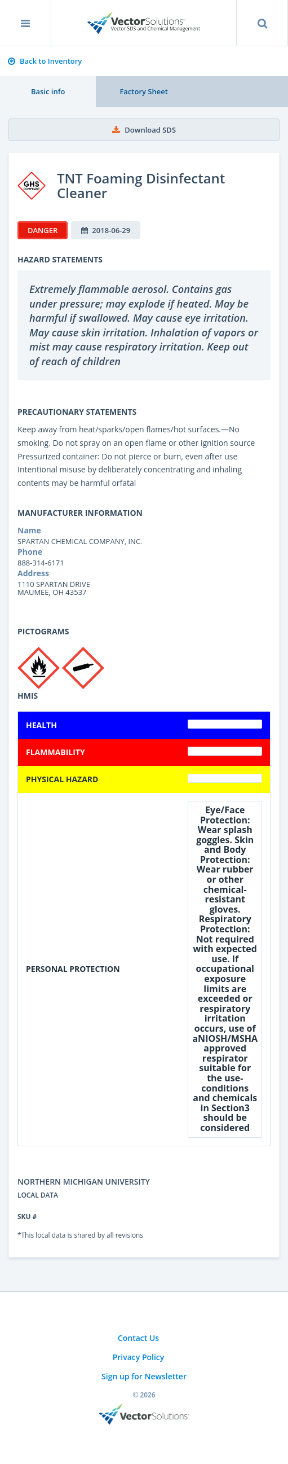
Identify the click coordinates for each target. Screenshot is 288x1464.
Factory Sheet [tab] (143, 91)
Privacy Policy (139, 1357)
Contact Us (138, 1337)
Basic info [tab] (48, 91)
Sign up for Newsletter (144, 1376)
